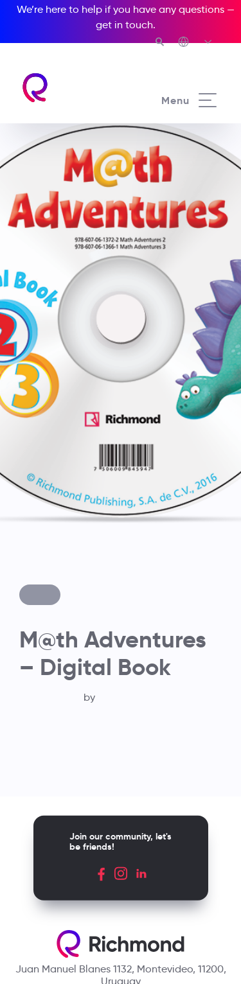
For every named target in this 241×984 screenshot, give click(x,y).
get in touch (124, 25)
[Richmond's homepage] (71, 87)
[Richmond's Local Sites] (195, 43)
